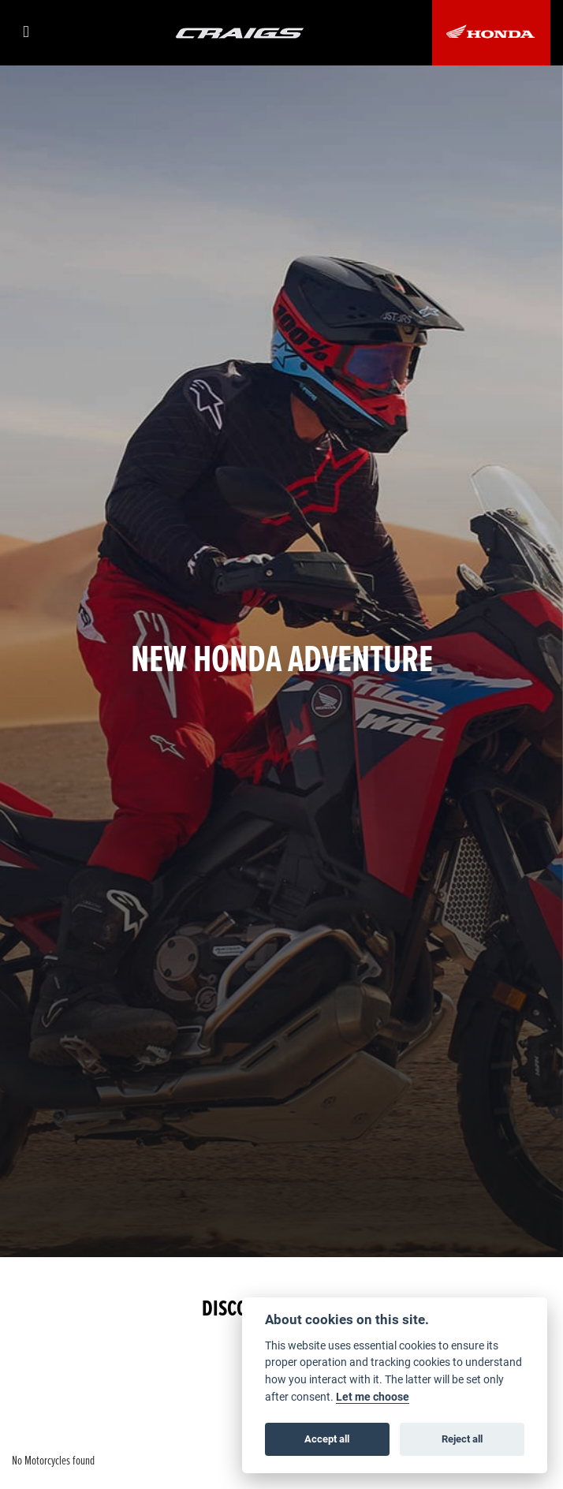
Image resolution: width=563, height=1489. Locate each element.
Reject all (462, 1438)
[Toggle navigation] (30, 33)
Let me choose (372, 1397)
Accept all (326, 1438)
